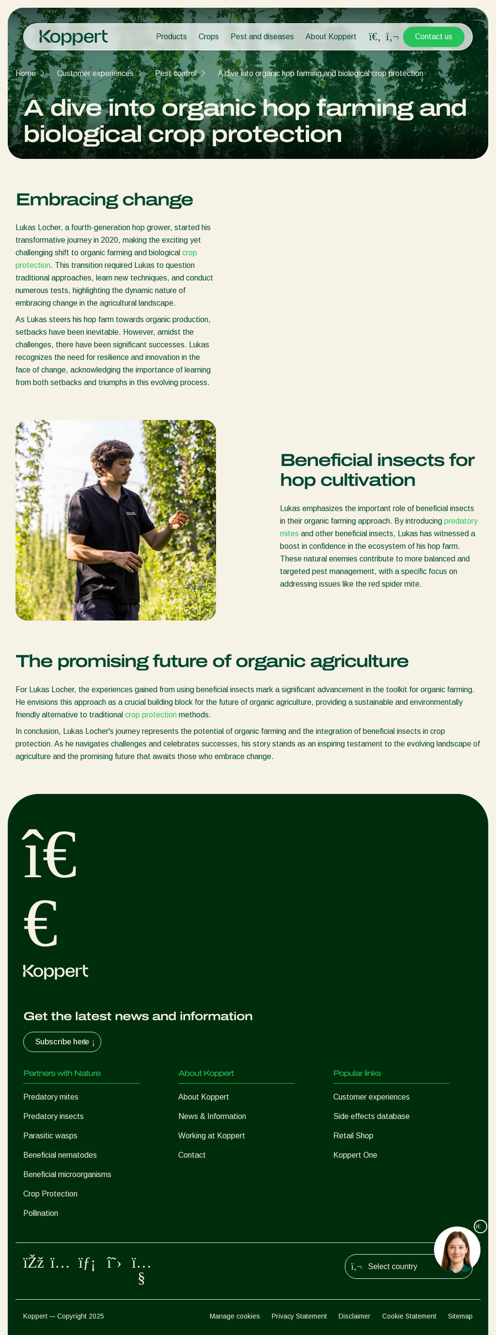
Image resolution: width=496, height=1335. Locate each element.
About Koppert (331, 36)
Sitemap (460, 1316)
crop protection (151, 715)
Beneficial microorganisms (67, 1174)
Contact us (433, 36)
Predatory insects (53, 1116)
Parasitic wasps (50, 1136)
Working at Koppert (211, 1136)
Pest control (176, 73)
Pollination (40, 1213)
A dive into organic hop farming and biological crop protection (320, 73)
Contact (192, 1155)
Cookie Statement (409, 1316)
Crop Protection (50, 1194)
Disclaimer (355, 1316)
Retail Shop (353, 1136)
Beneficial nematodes (60, 1155)
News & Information (212, 1116)
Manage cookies (235, 1316)
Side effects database (371, 1116)
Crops (209, 36)
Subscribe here (66, 1042)
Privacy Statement (299, 1316)
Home (26, 73)
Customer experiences (95, 73)
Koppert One (355, 1155)
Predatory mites (50, 1097)
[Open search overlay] (375, 37)
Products (171, 36)
